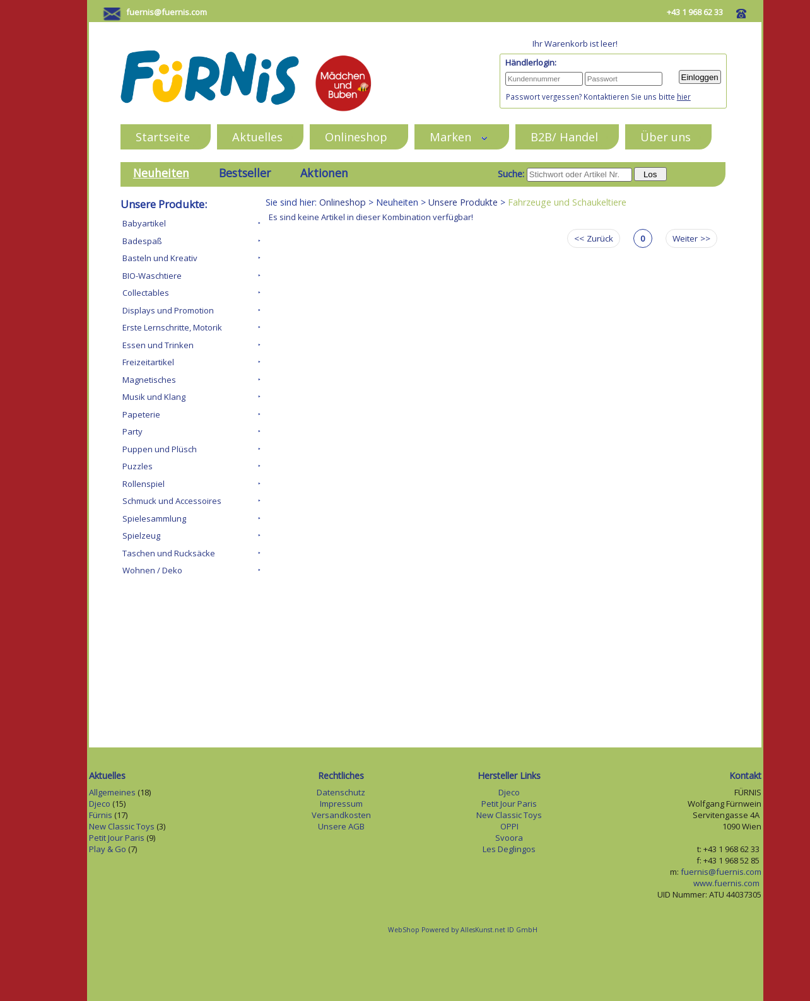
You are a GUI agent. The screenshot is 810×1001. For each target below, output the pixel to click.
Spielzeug (141, 535)
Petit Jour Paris (116, 837)
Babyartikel (144, 223)
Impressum (341, 803)
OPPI (509, 826)
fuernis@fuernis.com (166, 12)
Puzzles (137, 466)
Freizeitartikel (148, 362)
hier (684, 96)
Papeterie (141, 414)
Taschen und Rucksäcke (168, 553)
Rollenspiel (143, 483)
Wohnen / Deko (152, 570)
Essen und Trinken (158, 345)
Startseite (163, 136)
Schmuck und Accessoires (171, 500)
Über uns (665, 136)
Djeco (99, 803)
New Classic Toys (122, 826)
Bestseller (245, 172)
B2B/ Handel (564, 136)
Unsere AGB (341, 826)
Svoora (509, 837)
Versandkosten (341, 815)
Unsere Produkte (463, 202)
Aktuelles (257, 136)
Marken (459, 136)
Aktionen (324, 172)
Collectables (145, 292)
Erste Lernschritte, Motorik (172, 327)
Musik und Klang (153, 396)
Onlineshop (356, 136)
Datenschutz (341, 792)
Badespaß (142, 241)
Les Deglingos (509, 849)
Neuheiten (161, 172)
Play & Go (107, 849)
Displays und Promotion (168, 310)
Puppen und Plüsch (159, 449)
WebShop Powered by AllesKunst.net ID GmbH (462, 929)
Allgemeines (112, 792)
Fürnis (100, 815)
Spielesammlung (154, 518)
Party (132, 431)
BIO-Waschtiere (152, 275)
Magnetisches (149, 379)
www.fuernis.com (727, 883)
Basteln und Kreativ (159, 258)
